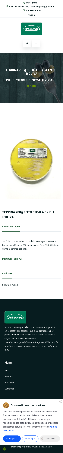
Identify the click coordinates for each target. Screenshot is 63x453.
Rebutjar (30, 438)
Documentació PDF (12, 258)
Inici (8, 79)
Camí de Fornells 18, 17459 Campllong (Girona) (30, 6)
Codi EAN (7, 273)
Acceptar (12, 438)
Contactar (9, 388)
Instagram (30, 2)
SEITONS (31, 85)
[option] (31, 160)
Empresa (8, 376)
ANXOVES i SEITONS (42, 79)
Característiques (11, 226)
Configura (48, 438)
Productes (21, 79)
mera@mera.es (31, 10)
